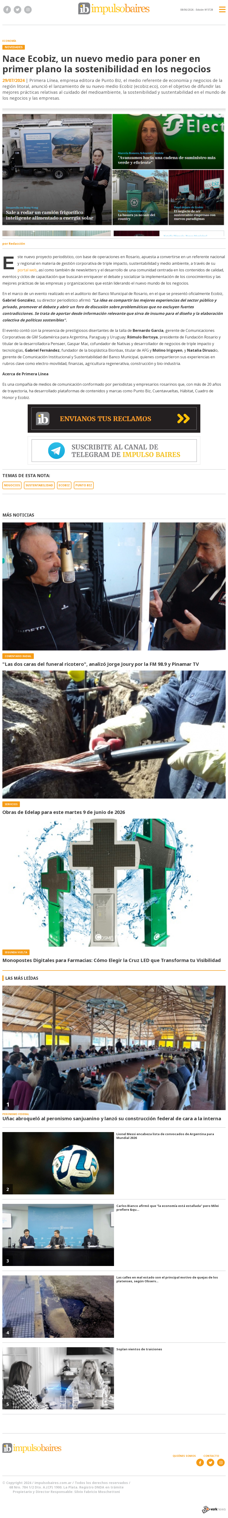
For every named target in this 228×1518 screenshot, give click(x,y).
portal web (27, 270)
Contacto (211, 1456)
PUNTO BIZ (83, 485)
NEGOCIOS (12, 485)
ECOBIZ (64, 485)
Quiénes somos (184, 1456)
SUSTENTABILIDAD (39, 485)
